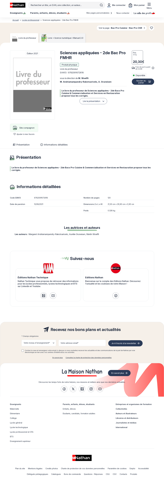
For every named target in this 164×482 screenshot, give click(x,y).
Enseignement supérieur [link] (20, 441)
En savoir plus (57, 358)
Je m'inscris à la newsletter (123, 343)
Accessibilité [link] (143, 468)
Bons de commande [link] (72, 474)
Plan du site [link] (20, 468)
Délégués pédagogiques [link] (37, 474)
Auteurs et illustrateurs (126, 413)
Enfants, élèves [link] (69, 409)
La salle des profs (144, 13)
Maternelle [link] (14, 409)
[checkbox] (23, 350)
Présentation (21, 144)
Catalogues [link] (56, 474)
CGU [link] (108, 474)
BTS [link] (11, 436)
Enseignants (15, 404)
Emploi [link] (132, 468)
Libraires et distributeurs (127, 418)
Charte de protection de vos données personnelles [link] (83, 468)
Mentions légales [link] (35, 468)
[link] (43, 295)
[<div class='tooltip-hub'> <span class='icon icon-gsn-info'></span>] (153, 68)
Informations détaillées (54, 144)
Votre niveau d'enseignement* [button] (37, 343)
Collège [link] (13, 418)
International (121, 427)
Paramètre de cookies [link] (117, 468)
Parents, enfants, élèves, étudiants (79, 404)
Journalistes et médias (126, 423)
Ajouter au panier (141, 81)
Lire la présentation (91, 101)
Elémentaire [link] (15, 413)
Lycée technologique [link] (19, 427)
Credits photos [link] (51, 468)
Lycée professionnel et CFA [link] (21, 432)
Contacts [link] (123, 474)
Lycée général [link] (16, 423)
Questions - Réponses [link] (93, 474)
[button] (32, 85)
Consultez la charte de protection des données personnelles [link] (89, 358)
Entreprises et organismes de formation (134, 404)
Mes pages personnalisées (99, 13)
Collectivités (121, 409)
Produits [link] (133, 474)
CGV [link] (115, 474)
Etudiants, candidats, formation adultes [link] (79, 413)
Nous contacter (122, 13)
